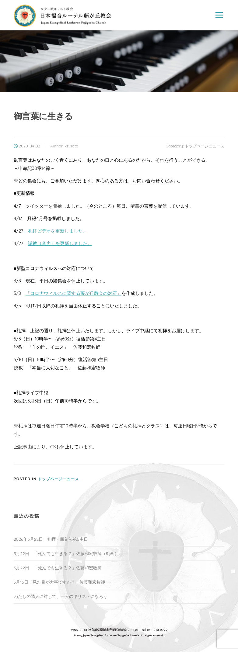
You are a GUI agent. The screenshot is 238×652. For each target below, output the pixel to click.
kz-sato (71, 145)
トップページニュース (204, 145)
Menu (219, 15)
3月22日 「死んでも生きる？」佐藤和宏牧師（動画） (66, 553)
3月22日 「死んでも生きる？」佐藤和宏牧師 (58, 568)
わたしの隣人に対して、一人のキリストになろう (60, 596)
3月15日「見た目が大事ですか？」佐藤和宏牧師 (59, 582)
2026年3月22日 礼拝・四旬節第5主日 (51, 539)
